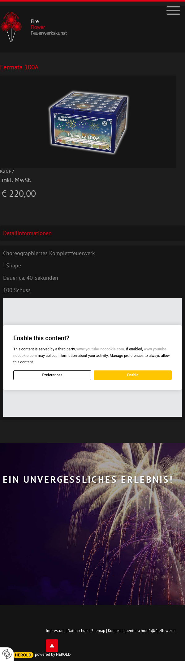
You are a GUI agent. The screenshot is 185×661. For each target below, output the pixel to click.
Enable (132, 375)
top (52, 645)
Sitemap (98, 630)
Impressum (55, 630)
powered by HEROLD (53, 654)
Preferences (52, 375)
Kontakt (114, 630)
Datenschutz (77, 630)
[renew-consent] (7, 654)
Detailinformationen (27, 233)
